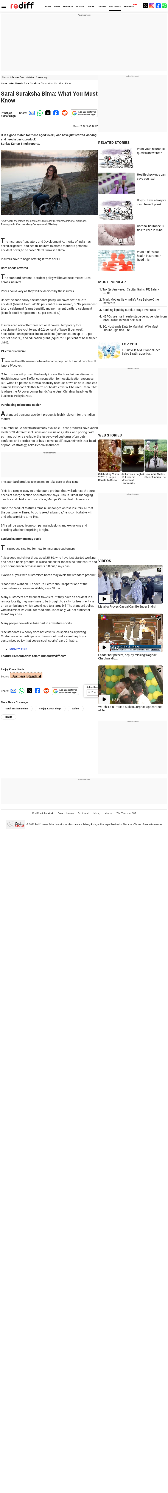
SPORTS (102, 6)
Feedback (115, 824)
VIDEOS (104, 561)
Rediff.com (41, 824)
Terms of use (141, 824)
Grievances (156, 824)
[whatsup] (165, 5)
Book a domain (66, 813)
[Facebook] (158, 5)
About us (127, 824)
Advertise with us (58, 824)
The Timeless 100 (126, 813)
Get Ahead (16, 83)
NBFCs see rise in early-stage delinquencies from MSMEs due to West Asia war (135, 318)
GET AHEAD (115, 6)
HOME (48, 6)
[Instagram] (152, 5)
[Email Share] (31, 112)
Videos (108, 813)
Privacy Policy (90, 824)
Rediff (8, 717)
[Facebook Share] (55, 112)
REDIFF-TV (129, 6)
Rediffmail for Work (42, 813)
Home (4, 83)
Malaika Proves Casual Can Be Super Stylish (127, 606)
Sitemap (104, 824)
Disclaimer (75, 824)
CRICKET (91, 6)
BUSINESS (68, 6)
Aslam (75, 708)
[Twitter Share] (47, 112)
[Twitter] (145, 5)
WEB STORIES (110, 435)
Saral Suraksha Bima (16, 708)
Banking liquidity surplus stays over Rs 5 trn (131, 310)
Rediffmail (83, 813)
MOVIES (80, 6)
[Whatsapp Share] (39, 112)
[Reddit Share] (64, 112)
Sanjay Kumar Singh (8, 114)
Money (97, 813)
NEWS (57, 6)
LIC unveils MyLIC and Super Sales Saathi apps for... (141, 351)
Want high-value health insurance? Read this (149, 255)
